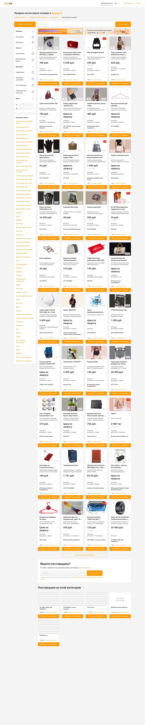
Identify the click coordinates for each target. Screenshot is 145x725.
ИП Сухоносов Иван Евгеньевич (72, 229)
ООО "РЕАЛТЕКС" (44, 178)
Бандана (19, 213)
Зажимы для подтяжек (24, 249)
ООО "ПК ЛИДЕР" (67, 281)
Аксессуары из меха (23, 194)
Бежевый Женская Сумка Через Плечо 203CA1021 (70, 416)
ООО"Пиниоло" (115, 178)
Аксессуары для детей (24, 166)
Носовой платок (22, 292)
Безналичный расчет (25, 60)
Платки (18, 311)
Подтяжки (19, 322)
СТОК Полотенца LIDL (119, 310)
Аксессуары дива (22, 157)
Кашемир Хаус (115, 74)
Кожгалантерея (21, 264)
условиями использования (78, 577)
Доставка (25, 67)
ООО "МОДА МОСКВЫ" (69, 74)
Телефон (45, 573)
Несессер (19, 289)
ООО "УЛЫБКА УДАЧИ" (117, 332)
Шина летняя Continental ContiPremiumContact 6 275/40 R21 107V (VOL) (120, 519)
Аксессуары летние (23, 201)
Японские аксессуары (24, 361)
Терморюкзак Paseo (70, 465)
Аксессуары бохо (22, 146)
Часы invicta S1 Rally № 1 (72, 362)
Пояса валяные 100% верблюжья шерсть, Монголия (119, 54)
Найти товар (44, 24)
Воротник (19, 224)
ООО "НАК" (114, 229)
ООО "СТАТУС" (115, 384)
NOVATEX (89, 281)
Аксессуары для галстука (22, 161)
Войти (139, 3)
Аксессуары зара (22, 187)
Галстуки (19, 231)
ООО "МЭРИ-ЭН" (91, 332)
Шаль (18, 350)
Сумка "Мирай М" (69, 310)
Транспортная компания (25, 92)
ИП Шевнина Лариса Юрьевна (71, 540)
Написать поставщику (49, 83)
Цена (25, 98)
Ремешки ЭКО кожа (70, 207)
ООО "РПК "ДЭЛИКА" (68, 488)
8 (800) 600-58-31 (107, 3)
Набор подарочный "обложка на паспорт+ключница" (70, 106)
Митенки (19, 275)
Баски (18, 216)
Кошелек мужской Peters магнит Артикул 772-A (95, 416)
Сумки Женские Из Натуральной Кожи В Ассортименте (119, 260)
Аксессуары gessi (22, 138)
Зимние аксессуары (23, 257)
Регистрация (128, 3)
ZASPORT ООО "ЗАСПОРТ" (46, 384)
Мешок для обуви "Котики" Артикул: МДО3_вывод (70, 260)
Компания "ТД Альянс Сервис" (95, 488)
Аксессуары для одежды (25, 176)
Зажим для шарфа (22, 242)
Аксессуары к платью (24, 198)
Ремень (18, 333)
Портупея (19, 325)
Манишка (19, 272)
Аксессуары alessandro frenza (24, 122)
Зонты (18, 261)
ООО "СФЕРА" (90, 74)
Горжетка (19, 235)
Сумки (18, 337)
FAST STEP (66, 436)
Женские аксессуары (23, 238)
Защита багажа (21, 253)
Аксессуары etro (21, 134)
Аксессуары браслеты (24, 149)
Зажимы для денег (23, 246)
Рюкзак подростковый (95, 52)
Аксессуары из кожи (23, 190)
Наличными (25, 53)
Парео (18, 307)
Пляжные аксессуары (24, 314)
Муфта (18, 285)
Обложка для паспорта (24, 296)
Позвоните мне (94, 573)
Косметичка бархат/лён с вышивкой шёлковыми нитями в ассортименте (72, 54)
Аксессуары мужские (23, 205)
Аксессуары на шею (23, 209)
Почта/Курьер (25, 85)
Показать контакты (48, 79)
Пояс (17, 329)
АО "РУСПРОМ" (115, 126)
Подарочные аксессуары (25, 318)
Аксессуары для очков (24, 179)
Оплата (25, 48)
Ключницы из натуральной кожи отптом (46, 467)
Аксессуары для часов (24, 183)
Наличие (25, 31)
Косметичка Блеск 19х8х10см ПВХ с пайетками (94, 519)
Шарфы (18, 353)
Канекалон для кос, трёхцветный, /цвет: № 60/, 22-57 (72, 519)
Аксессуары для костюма (22, 171)
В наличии (25, 37)
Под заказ (25, 42)
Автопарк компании (25, 79)
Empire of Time (67, 384)
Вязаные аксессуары (23, 227)
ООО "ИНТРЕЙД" (91, 229)
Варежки (19, 220)
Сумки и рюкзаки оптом (120, 155)
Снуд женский (92, 362)
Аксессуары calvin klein (24, 131)
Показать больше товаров (84, 555)
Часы (18, 346)
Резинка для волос (94, 207)
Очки (17, 300)
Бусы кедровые (45, 258)
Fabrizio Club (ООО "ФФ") (46, 332)
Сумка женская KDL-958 (48, 103)
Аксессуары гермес (23, 153)
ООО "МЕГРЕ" (43, 281)
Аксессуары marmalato (24, 142)
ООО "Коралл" (43, 540)
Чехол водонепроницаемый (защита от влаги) (95, 312)
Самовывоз (25, 72)
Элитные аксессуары (23, 357)
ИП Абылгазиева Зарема (46, 436)
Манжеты (19, 268)
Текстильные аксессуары (20, 341)
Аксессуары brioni (22, 127)
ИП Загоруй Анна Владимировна (48, 74)
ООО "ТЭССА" (43, 229)
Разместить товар (25, 24)
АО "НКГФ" (66, 178)
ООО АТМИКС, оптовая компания (96, 540)
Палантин (19, 303)
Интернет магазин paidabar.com (119, 436)
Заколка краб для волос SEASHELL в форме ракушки (48, 54)
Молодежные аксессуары (20, 280)
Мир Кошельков (91, 436)
